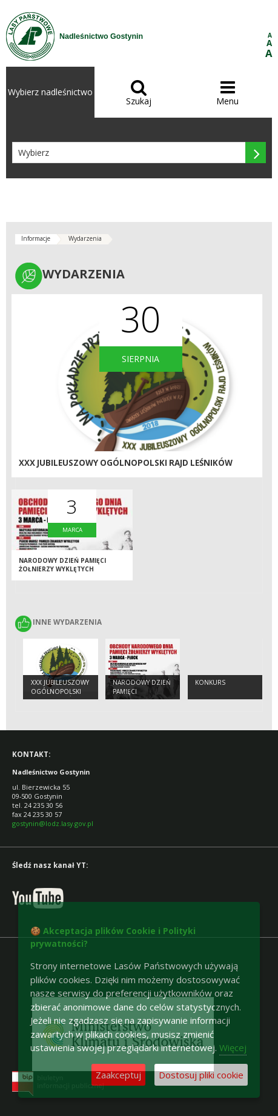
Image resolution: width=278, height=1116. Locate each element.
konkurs (210, 682)
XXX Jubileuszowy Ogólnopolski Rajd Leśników (126, 462)
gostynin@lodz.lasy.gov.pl (52, 823)
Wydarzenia (85, 238)
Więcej (233, 1047)
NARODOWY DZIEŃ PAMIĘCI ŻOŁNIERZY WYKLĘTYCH (62, 565)
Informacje (35, 238)
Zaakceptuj (118, 1075)
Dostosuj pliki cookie (201, 1075)
